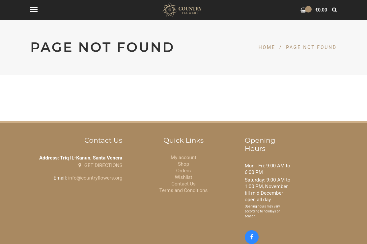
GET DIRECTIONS (100, 165)
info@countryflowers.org (95, 178)
